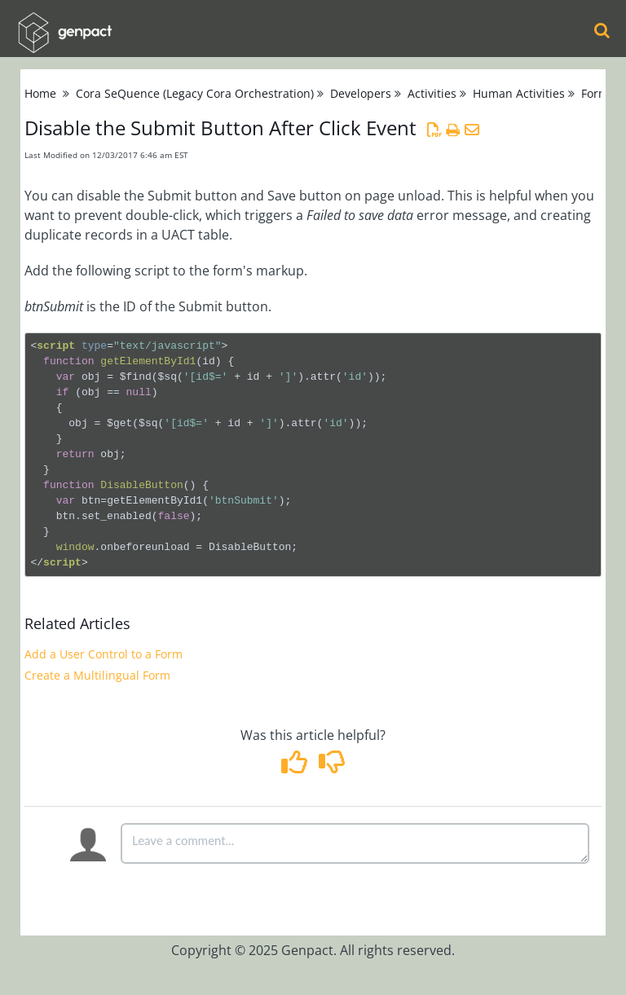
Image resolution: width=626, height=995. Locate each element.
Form (595, 93)
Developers (360, 93)
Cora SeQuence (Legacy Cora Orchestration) (195, 93)
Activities (432, 93)
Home (40, 93)
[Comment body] (355, 843)
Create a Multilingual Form (97, 675)
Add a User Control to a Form (103, 654)
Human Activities (519, 93)
